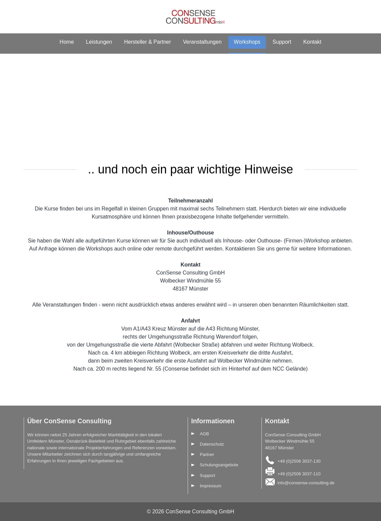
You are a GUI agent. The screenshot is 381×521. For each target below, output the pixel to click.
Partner (207, 454)
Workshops (247, 42)
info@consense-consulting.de (306, 482)
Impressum (210, 485)
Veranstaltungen (202, 42)
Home (67, 42)
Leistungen (99, 42)
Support (281, 42)
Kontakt (312, 42)
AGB (204, 433)
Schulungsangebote (219, 464)
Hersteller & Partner (147, 42)
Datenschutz (212, 444)
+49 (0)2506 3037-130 (299, 461)
